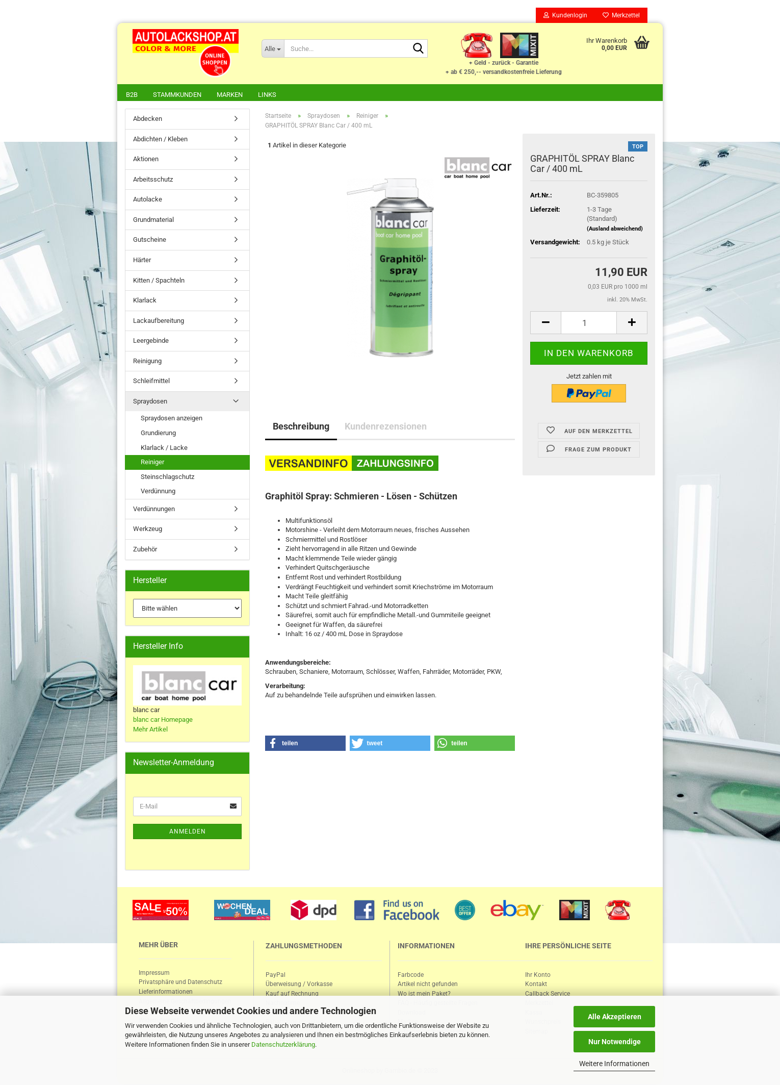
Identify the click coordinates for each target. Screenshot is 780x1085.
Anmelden (187, 832)
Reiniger (152, 463)
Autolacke (147, 200)
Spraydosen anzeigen (171, 419)
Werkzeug (147, 530)
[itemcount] (589, 323)
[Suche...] (273, 48)
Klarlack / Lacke (164, 448)
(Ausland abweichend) (615, 229)
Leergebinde (151, 341)
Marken (230, 94)
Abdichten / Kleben (160, 140)
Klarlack (145, 301)
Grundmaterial (153, 220)
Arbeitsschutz (153, 180)
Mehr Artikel (150, 730)
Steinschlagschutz (167, 478)
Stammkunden (177, 94)
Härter (142, 261)
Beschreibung (301, 427)
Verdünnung (158, 492)
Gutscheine (149, 240)
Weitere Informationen (614, 1063)
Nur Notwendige (614, 1042)
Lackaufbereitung (158, 321)
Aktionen (146, 160)
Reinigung (147, 362)
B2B (132, 94)
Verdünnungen (154, 510)
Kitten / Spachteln (159, 281)
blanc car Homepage (163, 720)
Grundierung (158, 434)
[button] (305, 744)
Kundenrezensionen (386, 427)
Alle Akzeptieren (614, 1017)
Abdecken (147, 119)
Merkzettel (621, 15)
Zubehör (145, 550)
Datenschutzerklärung (283, 1044)
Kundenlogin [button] (565, 15)
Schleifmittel (151, 382)
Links (267, 94)
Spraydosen (150, 402)
